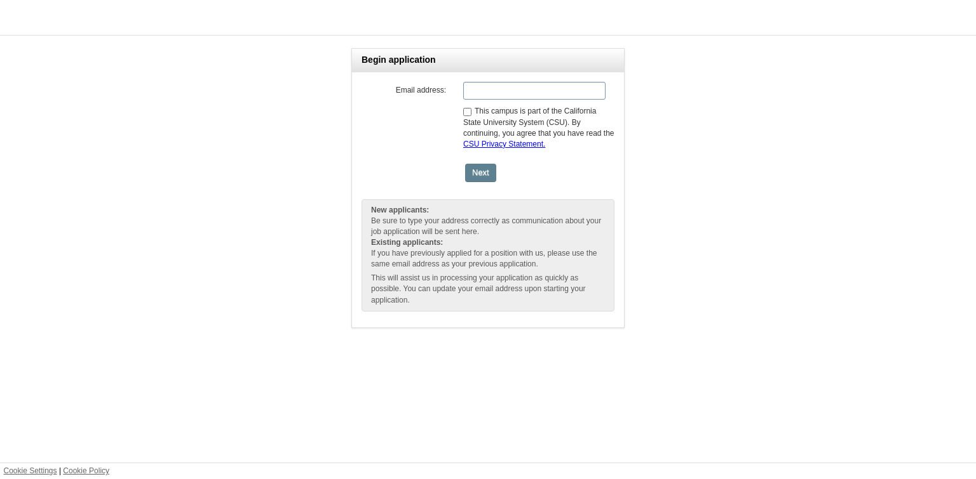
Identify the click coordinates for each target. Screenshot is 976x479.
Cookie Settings (30, 470)
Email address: (421, 90)
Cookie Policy (86, 470)
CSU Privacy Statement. (504, 144)
